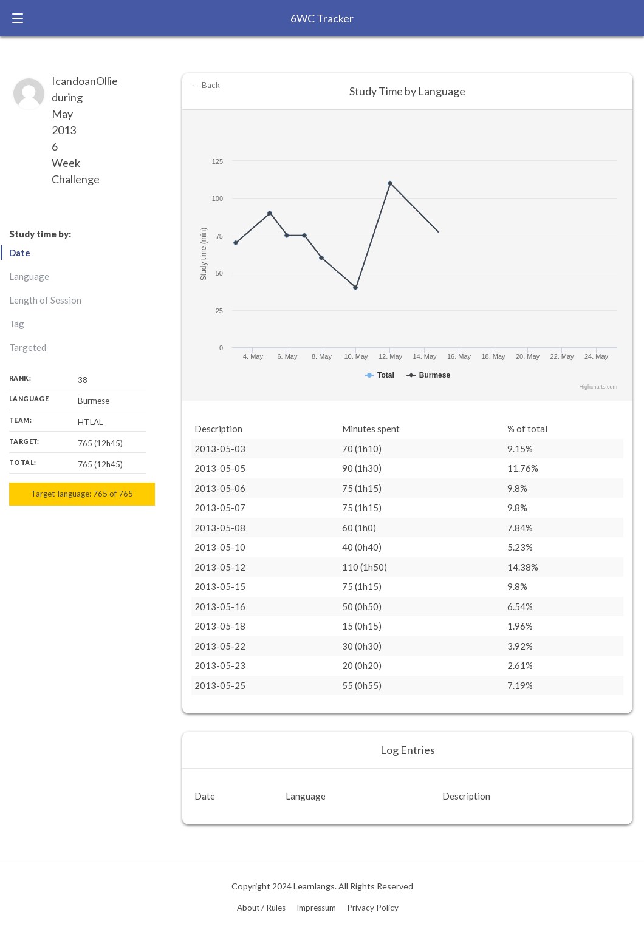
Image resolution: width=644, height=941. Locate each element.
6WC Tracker (322, 18)
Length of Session (45, 299)
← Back (205, 85)
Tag (16, 323)
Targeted (27, 347)
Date (19, 252)
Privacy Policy (373, 907)
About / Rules (261, 907)
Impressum (316, 907)
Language (29, 276)
